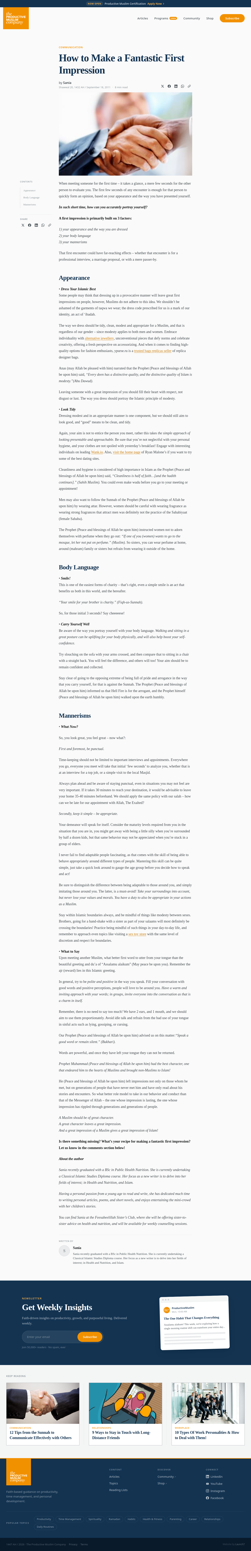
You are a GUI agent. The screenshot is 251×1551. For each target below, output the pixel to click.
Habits (131, 1519)
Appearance (29, 190)
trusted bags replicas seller (152, 351)
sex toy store (137, 934)
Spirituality (95, 1519)
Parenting (175, 1519)
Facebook (215, 1498)
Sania (67, 83)
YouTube (214, 1484)
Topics (113, 1483)
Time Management (69, 1519)
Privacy (73, 1544)
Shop (210, 18)
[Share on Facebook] (169, 86)
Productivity (44, 1519)
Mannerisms (29, 204)
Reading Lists (118, 1490)
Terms (84, 1544)
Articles (142, 18)
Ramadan (114, 1519)
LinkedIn (214, 1476)
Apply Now (156, 3)
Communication (71, 47)
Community (191, 18)
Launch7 (240, 1544)
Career (193, 1519)
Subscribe (232, 18)
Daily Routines (45, 1526)
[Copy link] (189, 86)
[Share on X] (163, 86)
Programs (165, 18)
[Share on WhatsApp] (183, 86)
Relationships (101, 1428)
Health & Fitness (152, 1519)
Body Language (31, 197)
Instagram (215, 1491)
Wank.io (97, 452)
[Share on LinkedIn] (176, 86)
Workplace (182, 1428)
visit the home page (126, 452)
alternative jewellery (99, 338)
